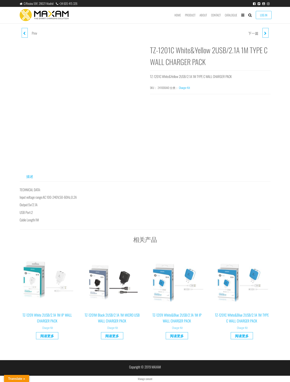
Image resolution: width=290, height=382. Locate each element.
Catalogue (231, 15)
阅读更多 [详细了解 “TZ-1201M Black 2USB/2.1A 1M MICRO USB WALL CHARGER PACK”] (112, 335)
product (190, 15)
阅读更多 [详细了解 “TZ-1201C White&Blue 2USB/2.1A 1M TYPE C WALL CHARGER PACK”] (242, 335)
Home (177, 15)
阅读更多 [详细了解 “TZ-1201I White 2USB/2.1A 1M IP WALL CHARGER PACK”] (47, 335)
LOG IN (263, 15)
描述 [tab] (29, 176)
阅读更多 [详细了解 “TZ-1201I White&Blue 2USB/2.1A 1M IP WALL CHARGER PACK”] (177, 335)
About (203, 15)
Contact (216, 15)
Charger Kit (184, 87)
